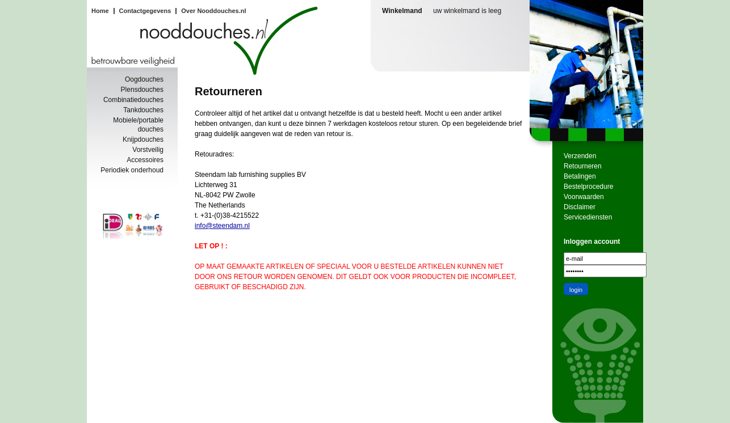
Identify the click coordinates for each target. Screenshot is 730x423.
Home (100, 10)
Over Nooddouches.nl (213, 10)
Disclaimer (579, 207)
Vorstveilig (147, 150)
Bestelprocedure (588, 187)
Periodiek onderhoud (131, 170)
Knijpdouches (143, 139)
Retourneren (583, 166)
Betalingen (580, 176)
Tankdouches (143, 110)
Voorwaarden (584, 197)
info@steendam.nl (222, 226)
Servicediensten (588, 217)
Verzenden (580, 156)
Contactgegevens (145, 10)
